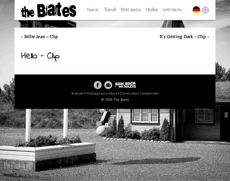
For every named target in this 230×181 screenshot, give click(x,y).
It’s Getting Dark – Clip (183, 36)
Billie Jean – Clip (41, 36)
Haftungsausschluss (101, 93)
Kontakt (78, 93)
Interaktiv (172, 10)
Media (152, 10)
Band (110, 10)
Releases (131, 10)
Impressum (150, 93)
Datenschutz (130, 93)
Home (93, 10)
